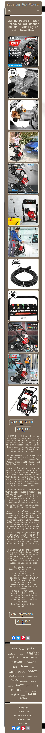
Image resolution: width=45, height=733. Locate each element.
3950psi (23, 698)
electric (16, 690)
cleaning (34, 691)
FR (26, 723)
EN (20, 723)
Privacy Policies (23, 716)
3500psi (24, 657)
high (14, 680)
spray (29, 676)
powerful (23, 695)
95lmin (31, 662)
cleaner (24, 666)
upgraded (24, 681)
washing (13, 657)
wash (32, 694)
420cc (35, 676)
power (33, 671)
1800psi (21, 655)
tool (33, 667)
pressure (17, 661)
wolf (37, 686)
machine (33, 681)
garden (31, 648)
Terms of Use (23, 720)
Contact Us (23, 712)
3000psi (10, 686)
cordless (26, 691)
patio (21, 671)
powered (21, 676)
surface (11, 654)
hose (14, 648)
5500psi (12, 672)
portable (34, 657)
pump (12, 675)
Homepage (23, 708)
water (20, 685)
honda (21, 649)
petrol (29, 685)
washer (33, 653)
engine (15, 694)
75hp (14, 667)
